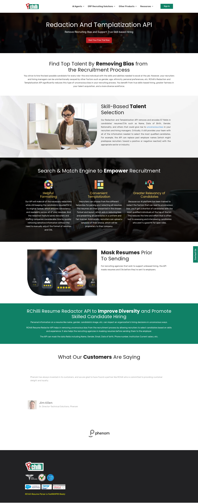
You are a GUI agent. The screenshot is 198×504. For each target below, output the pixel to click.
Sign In (167, 6)
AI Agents (77, 6)
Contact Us (195, 254)
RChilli (29, 327)
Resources (145, 6)
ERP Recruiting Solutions (100, 6)
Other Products (126, 6)
